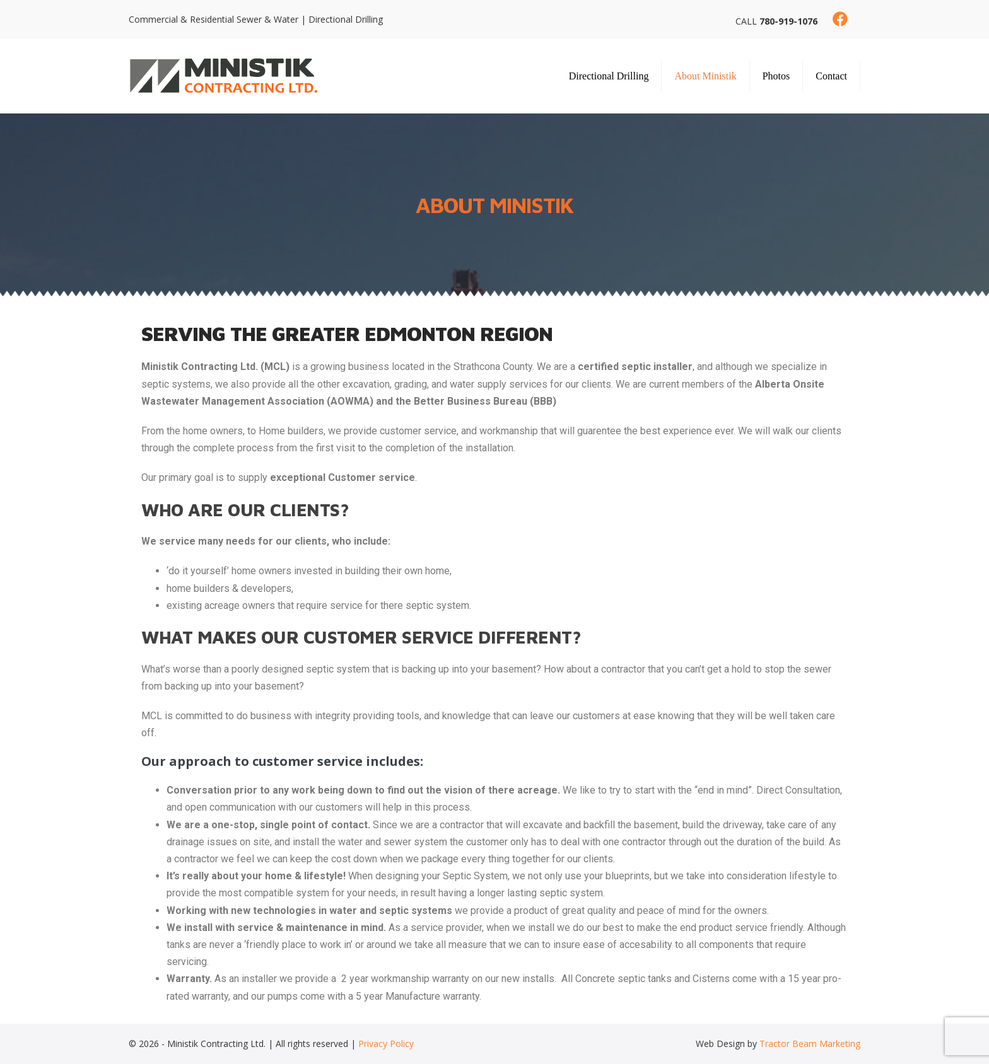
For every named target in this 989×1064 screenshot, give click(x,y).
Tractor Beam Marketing (809, 1044)
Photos (776, 76)
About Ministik (705, 76)
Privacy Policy (386, 1044)
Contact (831, 76)
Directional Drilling (609, 76)
